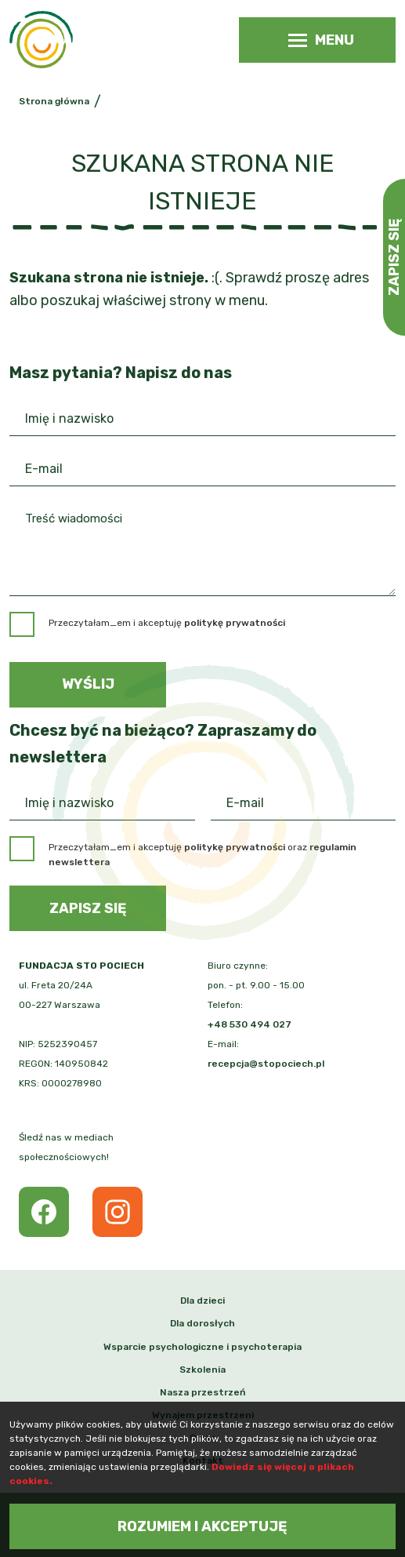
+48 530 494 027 (249, 1024)
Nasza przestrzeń (202, 1392)
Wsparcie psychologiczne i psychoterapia (202, 1346)
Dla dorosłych (202, 1323)
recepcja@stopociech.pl (266, 1063)
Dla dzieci (202, 1300)
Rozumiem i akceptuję (202, 1526)
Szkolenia (202, 1369)
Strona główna (54, 101)
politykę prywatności (234, 847)
